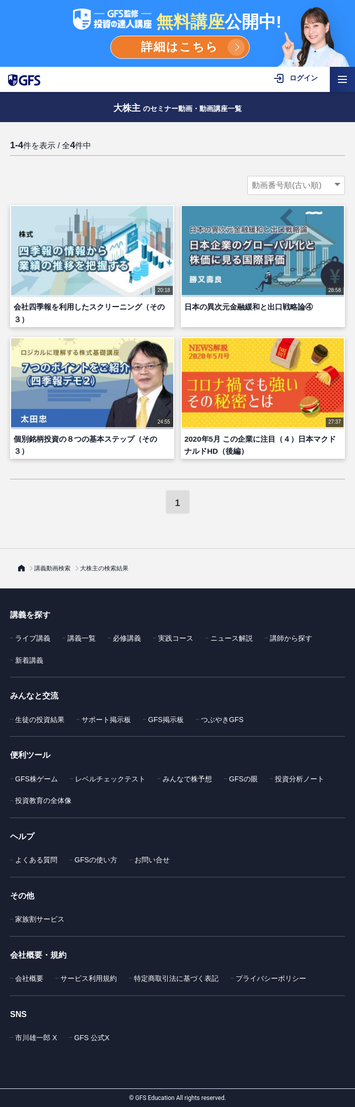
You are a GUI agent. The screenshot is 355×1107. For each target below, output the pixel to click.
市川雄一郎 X (36, 1038)
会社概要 (29, 978)
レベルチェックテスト (110, 779)
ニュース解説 (231, 638)
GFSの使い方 (96, 860)
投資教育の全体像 (43, 800)
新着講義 (29, 660)
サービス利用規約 (88, 978)
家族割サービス (39, 919)
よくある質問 (36, 860)
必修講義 (127, 638)
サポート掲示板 (106, 720)
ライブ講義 (32, 638)
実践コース (175, 638)
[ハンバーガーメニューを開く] (342, 79)
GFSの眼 (243, 779)
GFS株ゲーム (36, 779)
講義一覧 (81, 638)
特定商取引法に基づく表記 (176, 978)
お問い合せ (152, 860)
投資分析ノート (299, 779)
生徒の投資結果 (39, 720)
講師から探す (291, 638)
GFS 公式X (91, 1038)
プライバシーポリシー (271, 978)
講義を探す (30, 615)
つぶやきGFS (222, 720)
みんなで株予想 (187, 779)
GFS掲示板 (166, 720)
